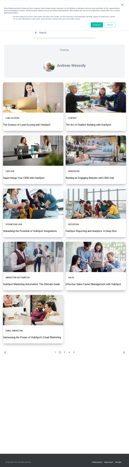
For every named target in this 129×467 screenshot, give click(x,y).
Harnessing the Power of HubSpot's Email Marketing (32, 337)
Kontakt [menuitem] (118, 462)
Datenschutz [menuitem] (97, 462)
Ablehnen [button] (110, 25)
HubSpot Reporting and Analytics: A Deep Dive (91, 231)
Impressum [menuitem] (108, 462)
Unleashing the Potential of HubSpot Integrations (30, 231)
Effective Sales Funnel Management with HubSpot (93, 284)
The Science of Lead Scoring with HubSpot (26, 125)
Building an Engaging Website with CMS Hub (90, 178)
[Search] (64, 33)
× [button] (122, 5)
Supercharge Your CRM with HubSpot (23, 178)
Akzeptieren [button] (97, 25)
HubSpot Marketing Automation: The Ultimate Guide (31, 284)
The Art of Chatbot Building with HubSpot (88, 125)
